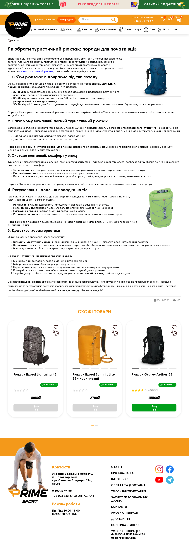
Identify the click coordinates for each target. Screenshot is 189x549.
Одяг (165, 31)
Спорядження (121, 31)
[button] (92, 427)
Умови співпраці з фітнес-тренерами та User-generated (128, 534)
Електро (101, 31)
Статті (15, 42)
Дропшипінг (121, 519)
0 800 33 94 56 (143, 21)
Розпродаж (66, 21)
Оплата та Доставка (128, 485)
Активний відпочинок (60, 31)
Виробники (119, 479)
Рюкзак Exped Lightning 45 (34, 376)
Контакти (49, 21)
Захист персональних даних (129, 499)
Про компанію (123, 473)
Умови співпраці (124, 513)
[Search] (98, 21)
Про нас (38, 21)
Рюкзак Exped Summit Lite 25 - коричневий (94, 378)
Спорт (84, 31)
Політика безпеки (125, 525)
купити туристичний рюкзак (36, 73)
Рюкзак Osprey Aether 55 (152, 376)
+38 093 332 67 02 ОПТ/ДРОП (73, 496)
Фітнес (36, 31)
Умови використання (128, 491)
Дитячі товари (146, 31)
